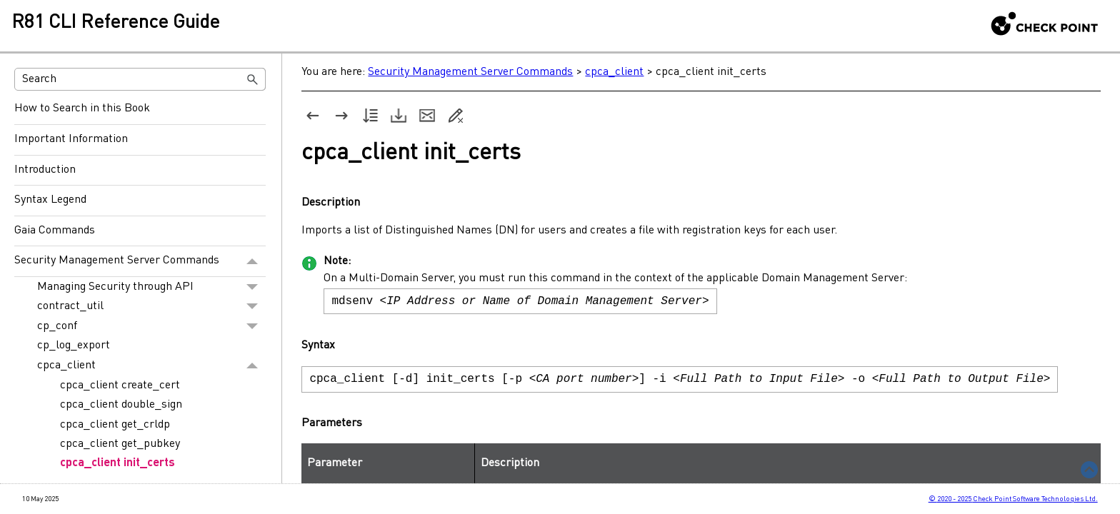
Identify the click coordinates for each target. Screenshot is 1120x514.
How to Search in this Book (82, 108)
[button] (253, 79)
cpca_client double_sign (121, 404)
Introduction (45, 170)
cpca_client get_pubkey (120, 444)
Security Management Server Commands (140, 261)
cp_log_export (73, 345)
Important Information (71, 139)
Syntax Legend (50, 200)
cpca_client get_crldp (115, 424)
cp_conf (151, 326)
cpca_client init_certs (117, 463)
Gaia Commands (54, 230)
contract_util (151, 307)
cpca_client (151, 366)
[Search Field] (140, 79)
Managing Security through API (151, 287)
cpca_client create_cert (120, 385)
